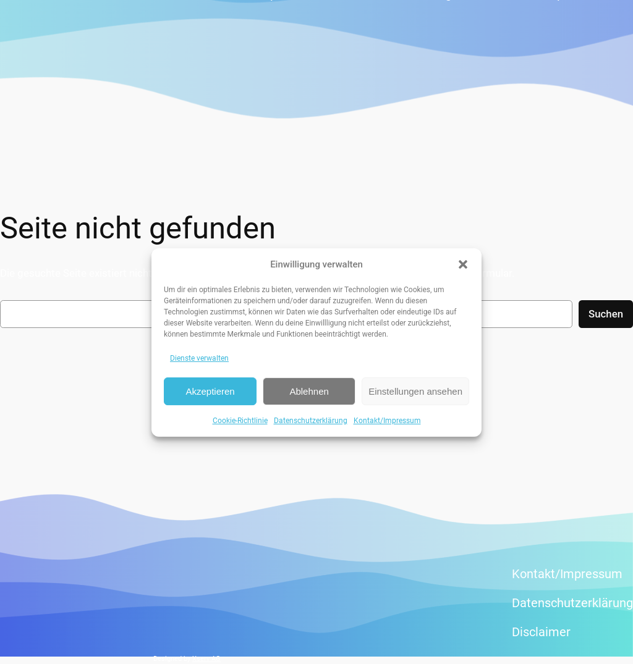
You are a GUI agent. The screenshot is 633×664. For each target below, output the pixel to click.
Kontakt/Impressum (387, 435)
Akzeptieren (209, 405)
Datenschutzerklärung (310, 435)
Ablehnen (308, 405)
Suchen (605, 314)
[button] (463, 279)
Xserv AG (206, 659)
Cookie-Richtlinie (240, 435)
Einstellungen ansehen (415, 405)
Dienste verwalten (199, 373)
